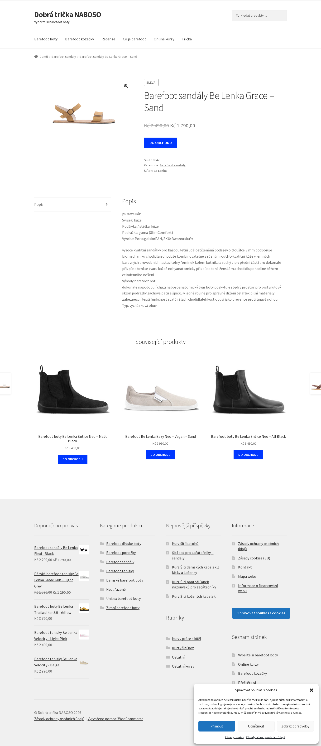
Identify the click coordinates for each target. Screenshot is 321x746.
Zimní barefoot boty (122, 607)
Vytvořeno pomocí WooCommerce (115, 718)
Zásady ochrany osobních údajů (265, 737)
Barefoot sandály (64, 56)
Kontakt (245, 567)
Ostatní (178, 657)
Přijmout (217, 726)
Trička (187, 39)
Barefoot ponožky (121, 552)
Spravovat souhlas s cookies (261, 613)
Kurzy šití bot (183, 647)
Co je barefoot (134, 39)
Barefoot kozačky (79, 39)
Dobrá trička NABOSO (67, 14)
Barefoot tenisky (120, 570)
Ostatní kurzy (183, 666)
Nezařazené (116, 589)
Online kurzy (164, 39)
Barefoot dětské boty (123, 543)
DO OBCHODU (160, 142)
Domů (44, 56)
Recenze (108, 39)
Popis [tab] (38, 204)
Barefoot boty (45, 39)
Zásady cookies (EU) (254, 558)
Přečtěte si (247, 682)
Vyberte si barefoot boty (258, 655)
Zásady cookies (234, 737)
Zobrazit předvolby (295, 726)
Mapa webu (247, 576)
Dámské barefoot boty (124, 580)
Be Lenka (160, 170)
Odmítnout (256, 726)
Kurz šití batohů (185, 543)
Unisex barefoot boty (123, 598)
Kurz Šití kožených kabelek (194, 596)
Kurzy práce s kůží (186, 638)
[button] (311, 690)
